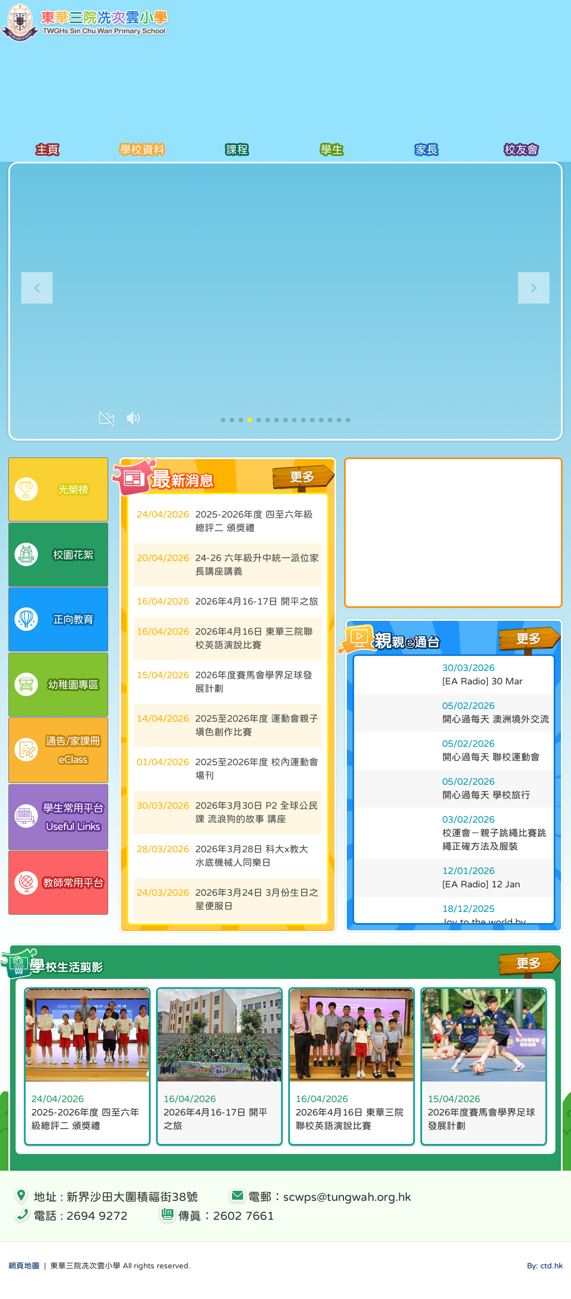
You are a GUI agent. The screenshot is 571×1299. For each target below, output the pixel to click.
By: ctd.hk (545, 1275)
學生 (331, 150)
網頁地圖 (24, 1275)
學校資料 (142, 150)
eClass (61, 762)
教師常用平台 (59, 901)
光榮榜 (51, 490)
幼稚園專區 (56, 694)
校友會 (521, 150)
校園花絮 (54, 558)
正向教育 (54, 626)
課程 (237, 150)
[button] (534, 288)
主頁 (47, 150)
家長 (426, 150)
